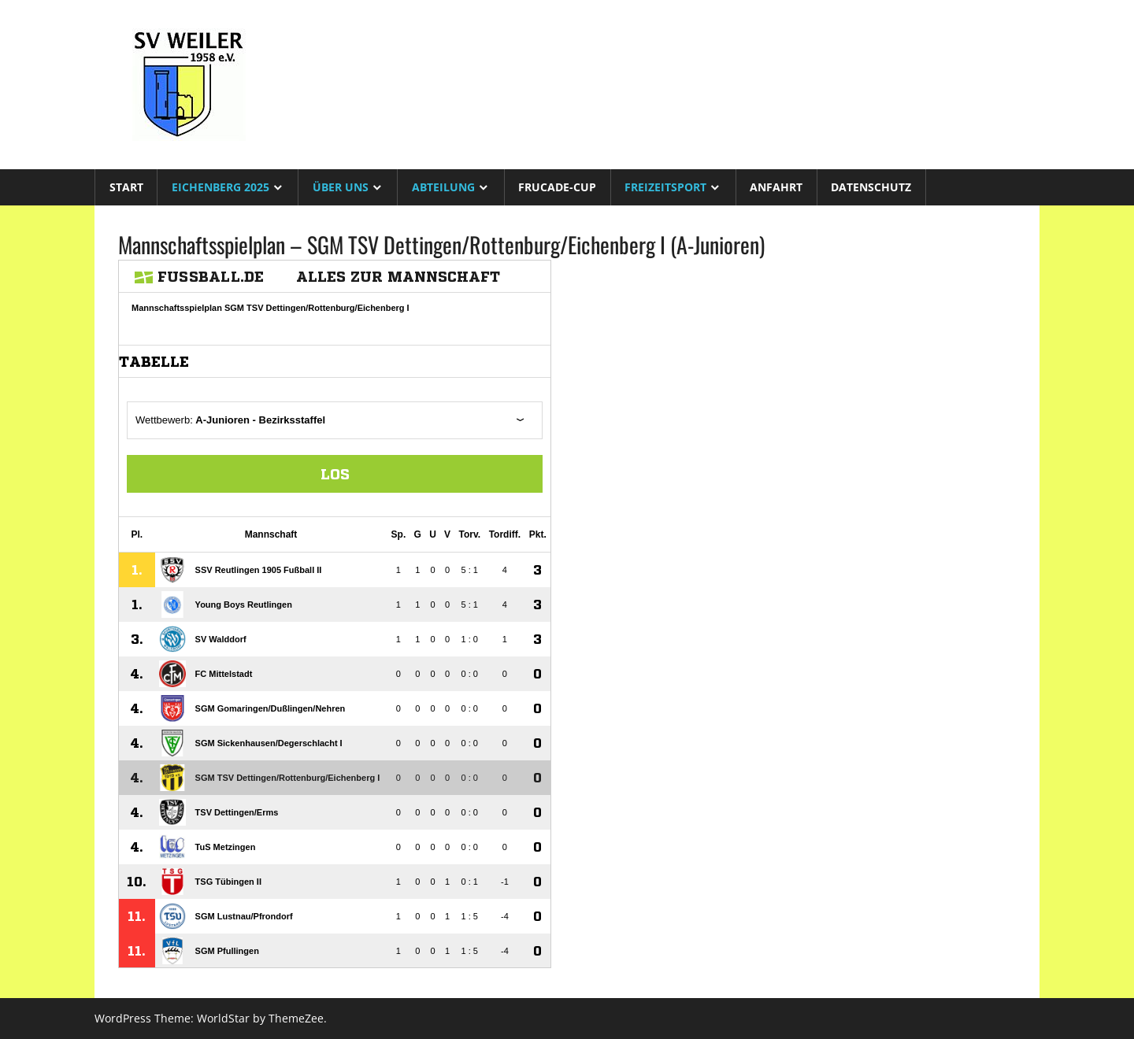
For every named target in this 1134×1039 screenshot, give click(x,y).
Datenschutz (871, 186)
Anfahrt (776, 186)
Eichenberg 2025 (220, 186)
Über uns (341, 186)
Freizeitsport (665, 186)
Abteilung (443, 186)
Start (126, 186)
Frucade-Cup (557, 186)
